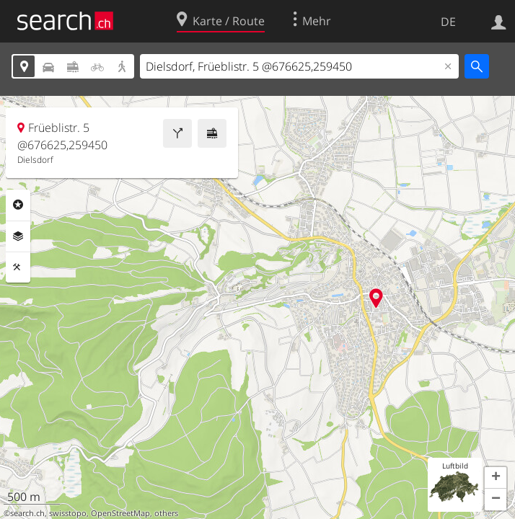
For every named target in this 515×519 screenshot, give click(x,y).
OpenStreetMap (120, 513)
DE (448, 22)
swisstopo (68, 513)
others (166, 513)
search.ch (27, 513)
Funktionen (18, 267)
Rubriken (18, 205)
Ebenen (18, 236)
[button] (495, 478)
